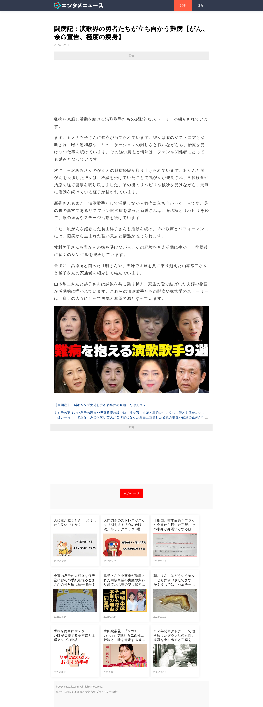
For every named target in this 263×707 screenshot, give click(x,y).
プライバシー (104, 691)
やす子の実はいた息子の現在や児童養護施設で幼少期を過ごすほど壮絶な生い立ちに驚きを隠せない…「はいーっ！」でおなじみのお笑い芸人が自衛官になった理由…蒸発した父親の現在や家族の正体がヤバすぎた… (131, 417)
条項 (93, 691)
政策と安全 (83, 691)
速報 (200, 5)
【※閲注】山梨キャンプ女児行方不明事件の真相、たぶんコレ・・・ (105, 405)
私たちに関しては (66, 691)
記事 (183, 5)
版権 (114, 691)
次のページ (131, 493)
